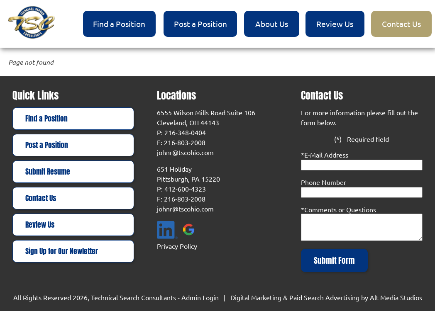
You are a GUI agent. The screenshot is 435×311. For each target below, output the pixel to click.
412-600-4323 (185, 189)
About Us (271, 24)
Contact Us (401, 24)
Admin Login (200, 297)
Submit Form (334, 260)
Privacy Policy (177, 246)
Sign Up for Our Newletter (61, 251)
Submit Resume (47, 171)
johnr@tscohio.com (185, 152)
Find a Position (119, 24)
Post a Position (200, 24)
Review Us (334, 24)
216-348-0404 (185, 132)
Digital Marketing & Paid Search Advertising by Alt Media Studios (326, 297)
